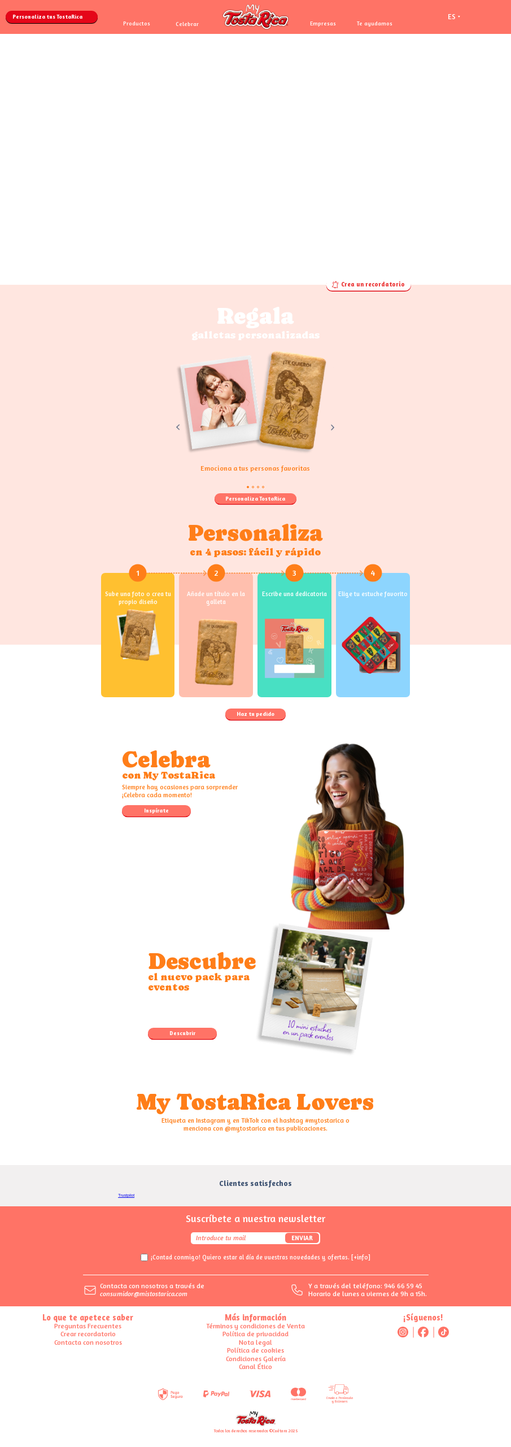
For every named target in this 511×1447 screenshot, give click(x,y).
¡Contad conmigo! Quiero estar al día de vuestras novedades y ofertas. (260, 1257)
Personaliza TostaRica (255, 498)
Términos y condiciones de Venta (255, 1326)
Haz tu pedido (255, 713)
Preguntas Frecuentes (87, 1326)
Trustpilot (126, 1195)
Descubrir (182, 1032)
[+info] (360, 1257)
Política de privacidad (255, 1333)
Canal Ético (255, 1366)
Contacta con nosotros (88, 1342)
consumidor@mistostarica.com (143, 1293)
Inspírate (156, 810)
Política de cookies (255, 1350)
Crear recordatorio (88, 1333)
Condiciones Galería (256, 1358)
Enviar (302, 1238)
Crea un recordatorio (368, 285)
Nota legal (255, 1342)
